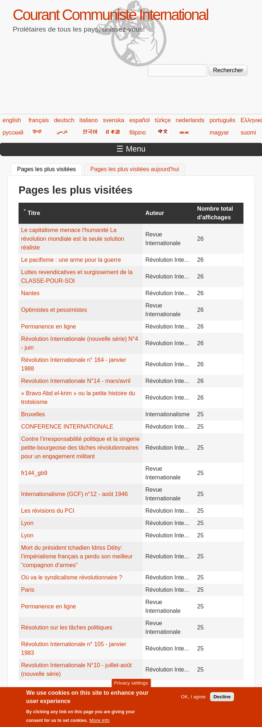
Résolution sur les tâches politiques (66, 627)
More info (99, 723)
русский (13, 132)
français (38, 120)
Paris (27, 590)
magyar (219, 132)
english (12, 120)
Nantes (30, 293)
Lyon (27, 523)
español (139, 120)
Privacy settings (131, 685)
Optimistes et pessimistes (54, 310)
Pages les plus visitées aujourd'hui (134, 169)
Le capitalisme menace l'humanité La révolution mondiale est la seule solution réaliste (72, 239)
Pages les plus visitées (49, 168)
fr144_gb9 (34, 473)
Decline (221, 699)
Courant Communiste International (110, 14)
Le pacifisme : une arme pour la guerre (71, 260)
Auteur (154, 213)
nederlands (190, 120)
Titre (34, 213)
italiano (89, 120)
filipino (137, 132)
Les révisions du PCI (47, 511)
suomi (248, 132)
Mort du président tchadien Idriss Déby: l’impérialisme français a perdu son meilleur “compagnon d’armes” (77, 556)
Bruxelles (33, 414)
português (222, 120)
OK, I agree (193, 699)
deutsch (64, 120)
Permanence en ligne (48, 326)
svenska (113, 120)
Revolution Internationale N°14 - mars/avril (75, 381)
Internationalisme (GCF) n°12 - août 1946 (74, 494)
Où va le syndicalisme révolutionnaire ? (71, 577)
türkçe (163, 120)
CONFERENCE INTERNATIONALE (67, 427)
